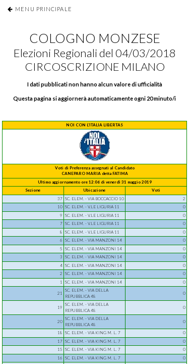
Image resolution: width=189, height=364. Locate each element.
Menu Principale (43, 9)
